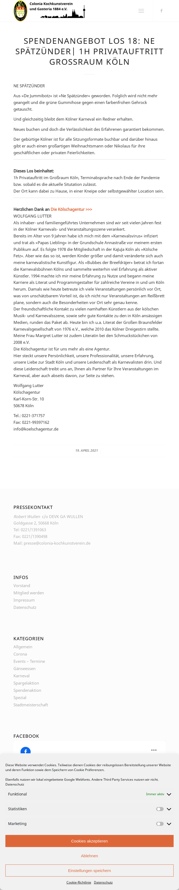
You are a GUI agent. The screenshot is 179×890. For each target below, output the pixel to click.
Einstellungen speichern (89, 870)
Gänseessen (24, 668)
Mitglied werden (28, 592)
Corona (20, 654)
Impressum (24, 600)
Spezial (19, 697)
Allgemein (22, 646)
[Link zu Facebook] (161, 10)
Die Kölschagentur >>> (71, 209)
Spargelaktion (26, 683)
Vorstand (21, 585)
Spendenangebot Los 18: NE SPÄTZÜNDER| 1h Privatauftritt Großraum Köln (89, 51)
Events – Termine (29, 661)
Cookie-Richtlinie (78, 882)
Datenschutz (14, 784)
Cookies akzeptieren (89, 841)
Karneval (21, 675)
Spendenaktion (27, 690)
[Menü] (141, 10)
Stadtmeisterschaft (30, 704)
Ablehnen (89, 855)
